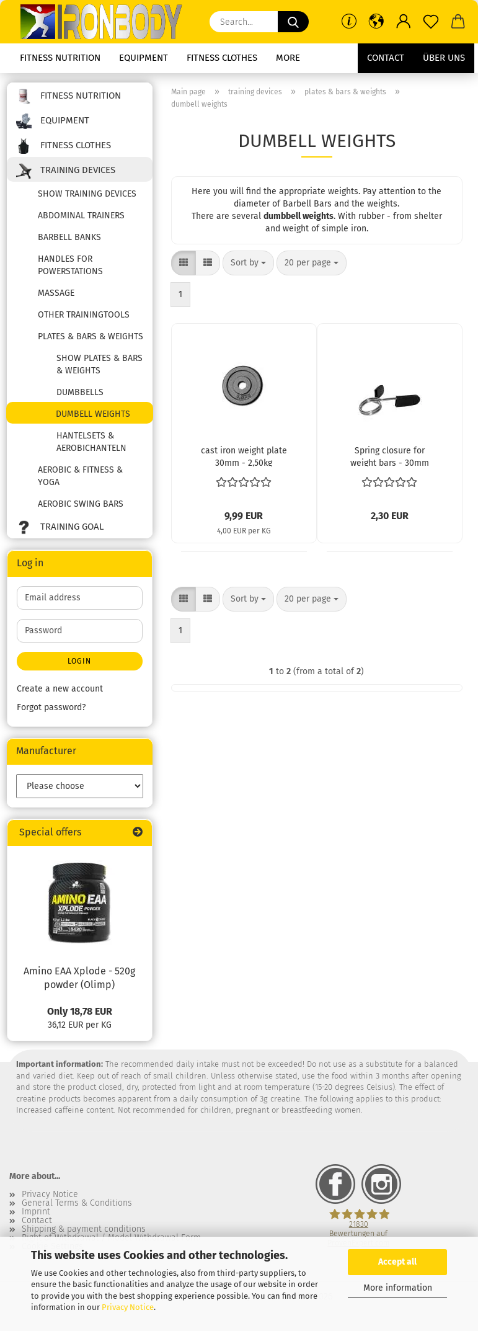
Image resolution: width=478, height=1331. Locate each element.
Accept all (397, 1262)
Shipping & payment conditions (84, 1229)
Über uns (444, 57)
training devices (65, 171)
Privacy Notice (128, 1307)
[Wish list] (431, 21)
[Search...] (293, 21)
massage (56, 293)
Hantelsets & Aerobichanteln (91, 441)
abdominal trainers (81, 215)
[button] (376, 21)
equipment (143, 57)
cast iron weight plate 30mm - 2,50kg (244, 455)
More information (397, 1288)
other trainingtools (84, 314)
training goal (60, 527)
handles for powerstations (70, 265)
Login (79, 661)
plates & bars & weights (90, 336)
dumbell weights (93, 414)
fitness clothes (222, 57)
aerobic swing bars (80, 504)
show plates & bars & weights (99, 364)
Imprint (36, 1212)
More (288, 57)
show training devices (87, 194)
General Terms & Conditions (77, 1203)
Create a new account (60, 688)
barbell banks (69, 237)
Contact (385, 57)
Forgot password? (51, 707)
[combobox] (248, 263)
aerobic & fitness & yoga (80, 476)
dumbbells (80, 392)
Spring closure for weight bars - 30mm (389, 455)
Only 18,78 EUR (79, 1011)
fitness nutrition (60, 57)
